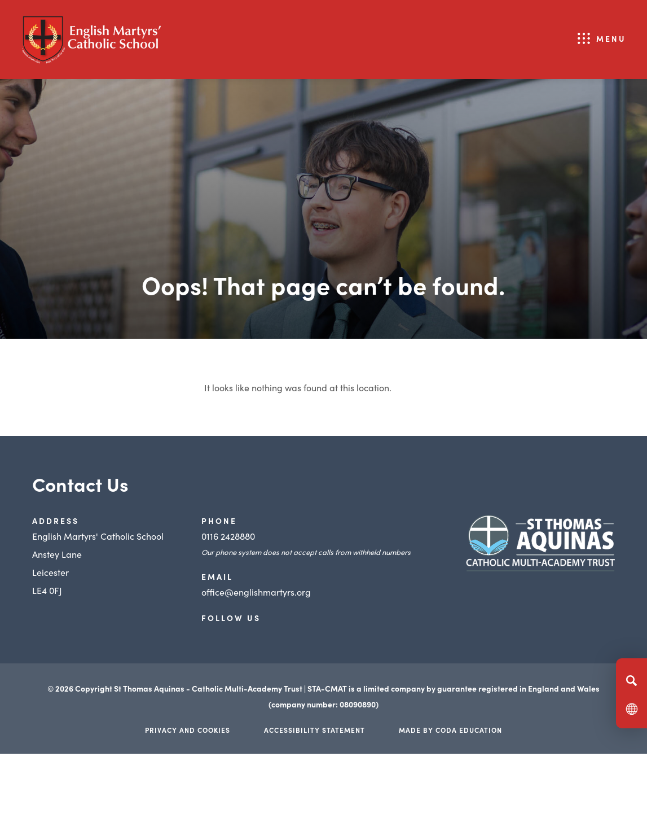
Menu (611, 38)
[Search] (631, 680)
